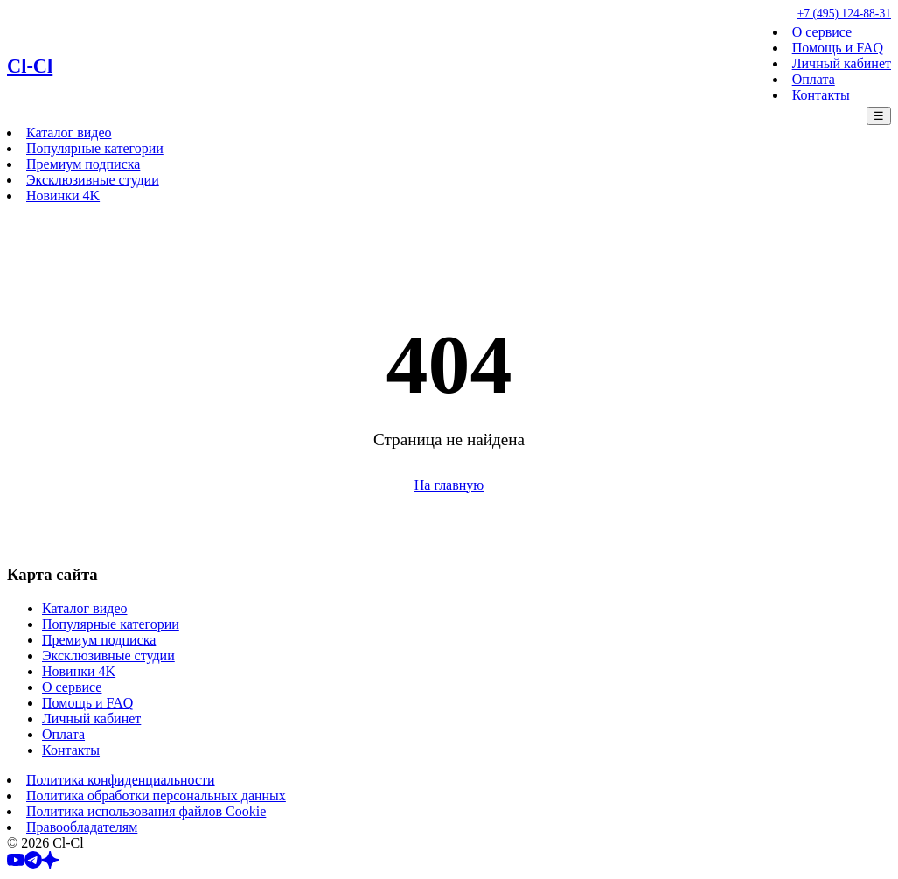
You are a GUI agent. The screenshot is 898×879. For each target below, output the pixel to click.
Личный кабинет (841, 63)
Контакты (821, 94)
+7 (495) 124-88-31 (844, 13)
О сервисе (822, 31)
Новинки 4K (63, 195)
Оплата (813, 79)
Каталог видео (68, 132)
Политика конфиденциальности (120, 779)
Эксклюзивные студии (92, 179)
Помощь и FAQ (837, 47)
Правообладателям (81, 827)
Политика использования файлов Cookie (146, 811)
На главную (449, 485)
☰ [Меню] (879, 115)
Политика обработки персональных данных (156, 795)
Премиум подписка (83, 164)
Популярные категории (95, 148)
